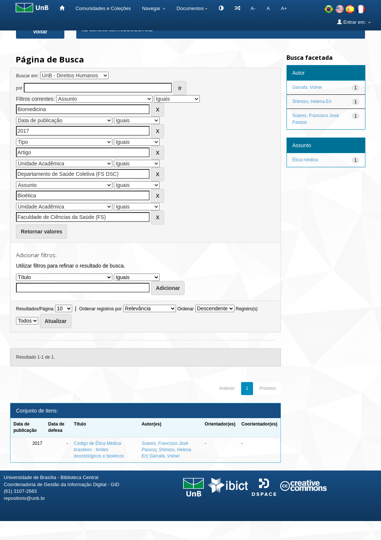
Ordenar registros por (100, 308)
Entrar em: (354, 22)
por (19, 88)
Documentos (192, 8)
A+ (284, 8)
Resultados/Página (35, 308)
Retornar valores (41, 232)
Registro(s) (246, 308)
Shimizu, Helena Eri (312, 101)
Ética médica (305, 159)
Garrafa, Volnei (164, 456)
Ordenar (185, 308)
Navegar (154, 8)
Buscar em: (27, 75)
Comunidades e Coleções (103, 8)
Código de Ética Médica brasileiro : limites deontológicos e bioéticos (99, 450)
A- (253, 8)
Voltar (40, 32)
